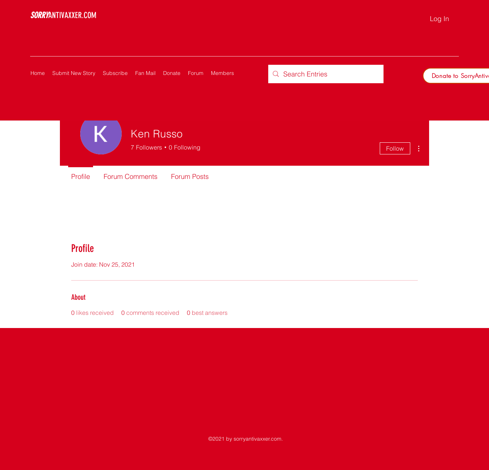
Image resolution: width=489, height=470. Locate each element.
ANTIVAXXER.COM (63, 15)
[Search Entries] (325, 74)
